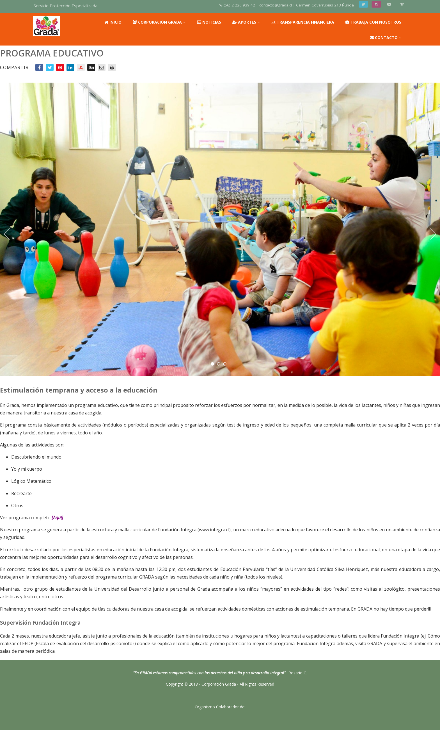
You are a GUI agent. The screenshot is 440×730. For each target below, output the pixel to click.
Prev (6, 233)
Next (433, 233)
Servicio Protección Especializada (65, 5)
